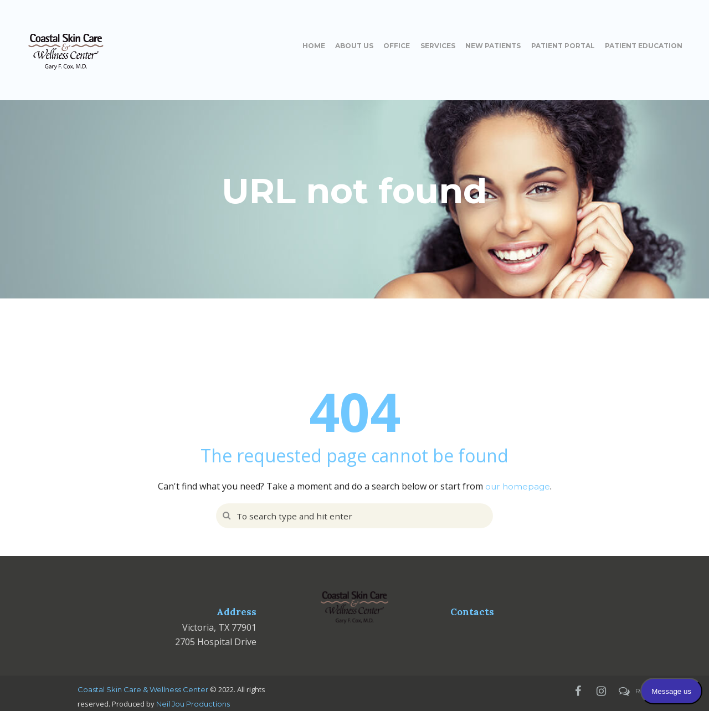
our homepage (517, 486)
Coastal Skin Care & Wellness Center (143, 689)
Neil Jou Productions (193, 703)
